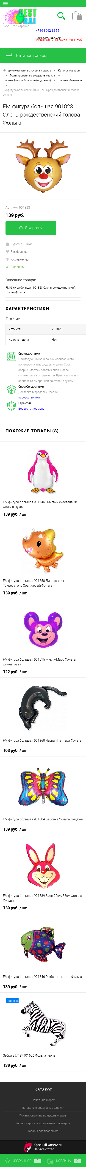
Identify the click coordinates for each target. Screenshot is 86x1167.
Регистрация (20, 26)
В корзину (30, 228)
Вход (6, 26)
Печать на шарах (43, 1100)
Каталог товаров (27, 55)
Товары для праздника (43, 1131)
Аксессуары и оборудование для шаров (43, 1123)
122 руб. (15, 671)
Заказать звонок (48, 38)
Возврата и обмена (31, 408)
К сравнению (17, 259)
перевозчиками (29, 397)
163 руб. (15, 750)
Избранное (23, 1161)
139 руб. (15, 215)
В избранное (17, 251)
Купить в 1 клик (19, 244)
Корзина (64, 1161)
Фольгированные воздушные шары (43, 1115)
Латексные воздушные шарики (43, 1107)
